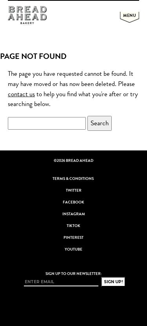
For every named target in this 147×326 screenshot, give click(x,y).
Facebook (73, 202)
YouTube (73, 249)
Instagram (73, 214)
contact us (21, 94)
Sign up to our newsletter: (73, 274)
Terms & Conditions (73, 178)
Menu (129, 15)
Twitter (74, 190)
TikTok (73, 226)
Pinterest (73, 237)
